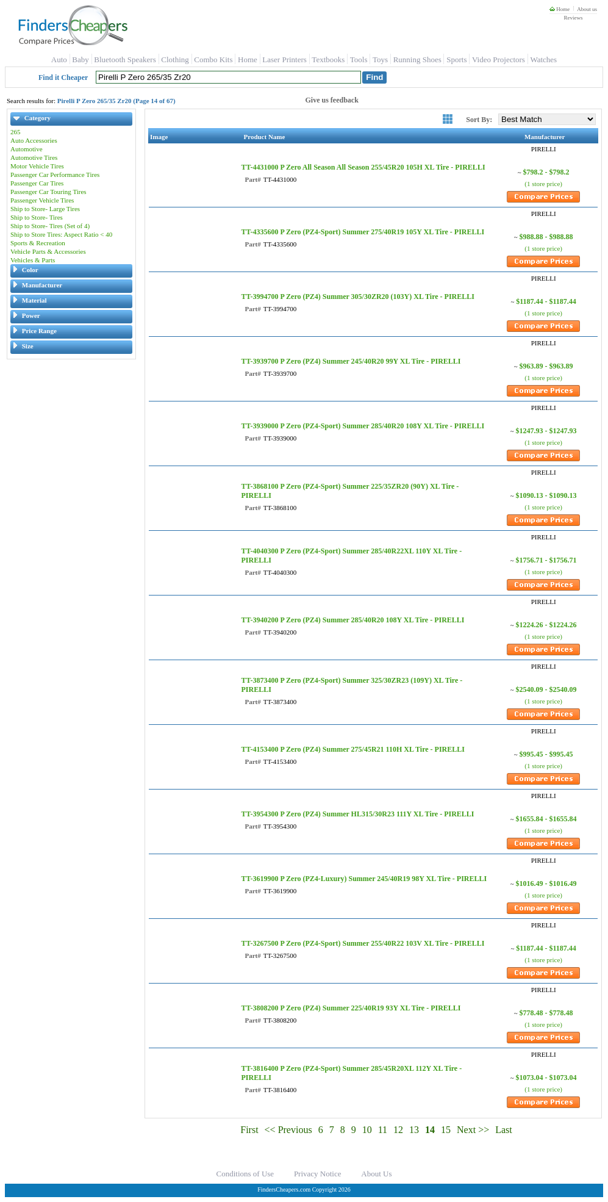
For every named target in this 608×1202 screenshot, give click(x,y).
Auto (59, 59)
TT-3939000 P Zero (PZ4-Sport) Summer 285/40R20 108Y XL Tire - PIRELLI (362, 426)
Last (503, 1130)
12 (398, 1130)
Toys (380, 59)
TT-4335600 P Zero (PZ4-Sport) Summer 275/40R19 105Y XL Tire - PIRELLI (362, 232)
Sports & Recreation (37, 243)
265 (15, 131)
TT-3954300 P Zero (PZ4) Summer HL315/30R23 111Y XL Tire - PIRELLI (357, 814)
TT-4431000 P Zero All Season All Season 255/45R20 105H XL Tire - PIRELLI (363, 167)
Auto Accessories (33, 140)
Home (559, 9)
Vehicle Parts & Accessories (48, 251)
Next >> (473, 1130)
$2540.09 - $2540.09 (546, 689)
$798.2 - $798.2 (546, 172)
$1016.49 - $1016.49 (546, 883)
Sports (456, 59)
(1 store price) (543, 183)
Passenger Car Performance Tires (54, 174)
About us (587, 9)
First (249, 1130)
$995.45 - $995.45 (546, 754)
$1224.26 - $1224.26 (546, 625)
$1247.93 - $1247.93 (546, 430)
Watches (543, 59)
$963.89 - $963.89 (546, 366)
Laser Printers (284, 59)
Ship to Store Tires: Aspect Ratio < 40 (61, 234)
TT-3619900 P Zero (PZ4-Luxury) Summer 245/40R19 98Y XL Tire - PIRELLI (364, 878)
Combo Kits (213, 59)
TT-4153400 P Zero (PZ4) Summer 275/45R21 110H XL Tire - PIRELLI (352, 749)
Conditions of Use (245, 1173)
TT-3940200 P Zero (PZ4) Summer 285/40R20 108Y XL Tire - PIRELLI (352, 620)
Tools (359, 59)
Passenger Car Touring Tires (48, 191)
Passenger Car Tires (36, 183)
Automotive (26, 149)
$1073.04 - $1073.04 (546, 1077)
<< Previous (288, 1130)
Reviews (572, 18)
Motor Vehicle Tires (37, 166)
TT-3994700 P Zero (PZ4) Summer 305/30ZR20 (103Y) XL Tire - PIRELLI (357, 296)
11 (382, 1130)
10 (367, 1130)
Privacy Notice (318, 1173)
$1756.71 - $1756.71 (546, 560)
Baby (80, 59)
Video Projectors (498, 59)
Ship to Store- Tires (36, 217)
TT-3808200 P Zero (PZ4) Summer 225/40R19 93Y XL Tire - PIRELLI (350, 1008)
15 (446, 1130)
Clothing (175, 59)
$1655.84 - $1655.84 (546, 819)
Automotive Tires (33, 157)
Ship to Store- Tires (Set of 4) (50, 225)
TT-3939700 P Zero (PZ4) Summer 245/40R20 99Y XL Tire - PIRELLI (350, 361)
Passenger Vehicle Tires (42, 200)
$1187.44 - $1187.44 (546, 301)
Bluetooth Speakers (125, 59)
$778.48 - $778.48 (546, 1013)
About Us (376, 1173)
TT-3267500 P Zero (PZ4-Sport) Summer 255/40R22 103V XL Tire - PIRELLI (362, 943)
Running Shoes (417, 59)
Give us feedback (332, 100)
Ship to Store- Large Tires (45, 208)
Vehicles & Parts (32, 260)
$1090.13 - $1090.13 (546, 495)
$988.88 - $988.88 (546, 236)
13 (414, 1130)
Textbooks (328, 59)
